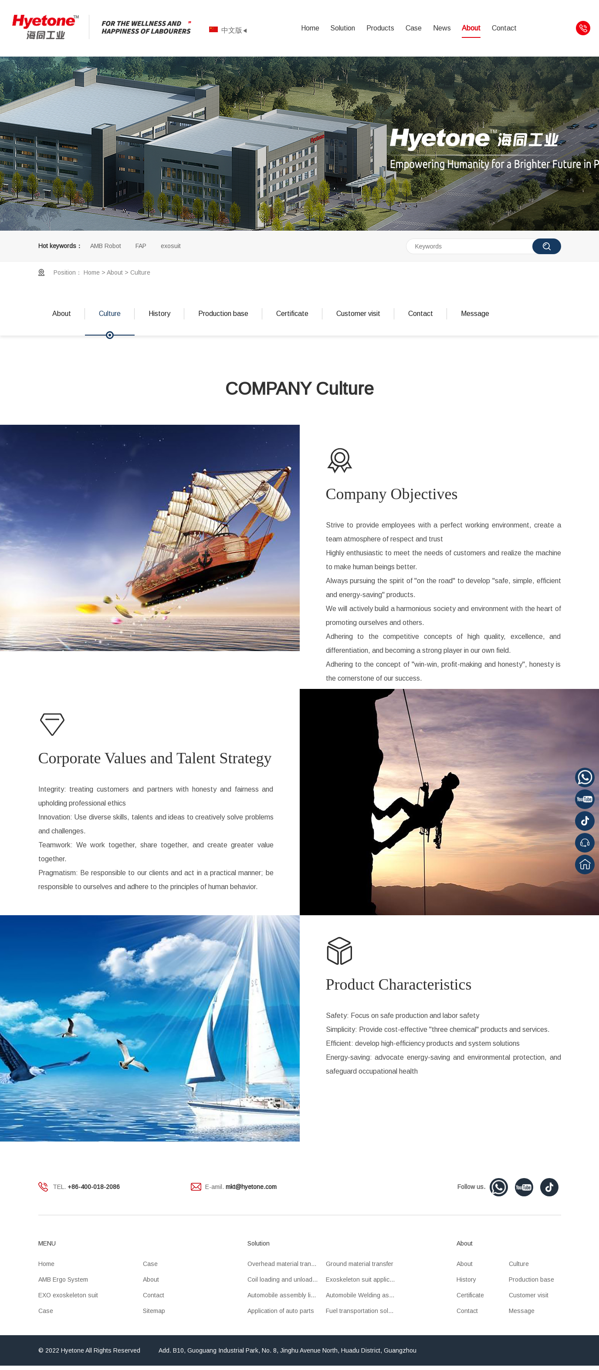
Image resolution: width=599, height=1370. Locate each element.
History (159, 313)
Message (475, 313)
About (471, 28)
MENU (47, 1243)
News (442, 28)
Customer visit (358, 313)
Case (414, 28)
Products (380, 28)
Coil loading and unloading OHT (286, 1279)
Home (310, 28)
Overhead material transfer (284, 1263)
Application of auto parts (280, 1310)
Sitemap (154, 1310)
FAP (140, 245)
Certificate (292, 313)
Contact (504, 28)
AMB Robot (105, 245)
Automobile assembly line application (286, 1295)
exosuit (171, 245)
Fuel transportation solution (364, 1310)
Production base (223, 313)
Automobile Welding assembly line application (365, 1295)
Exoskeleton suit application (364, 1279)
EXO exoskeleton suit (68, 1295)
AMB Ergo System (63, 1279)
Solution (342, 28)
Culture (140, 272)
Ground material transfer (359, 1263)
